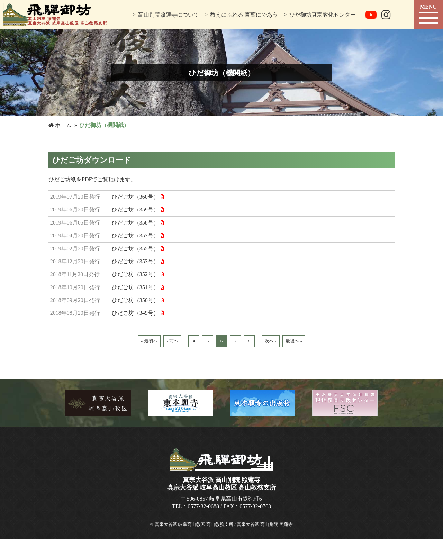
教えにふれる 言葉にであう (244, 15)
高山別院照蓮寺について (168, 15)
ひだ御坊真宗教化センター (322, 15)
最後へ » (294, 341)
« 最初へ (149, 341)
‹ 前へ (172, 341)
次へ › (271, 341)
